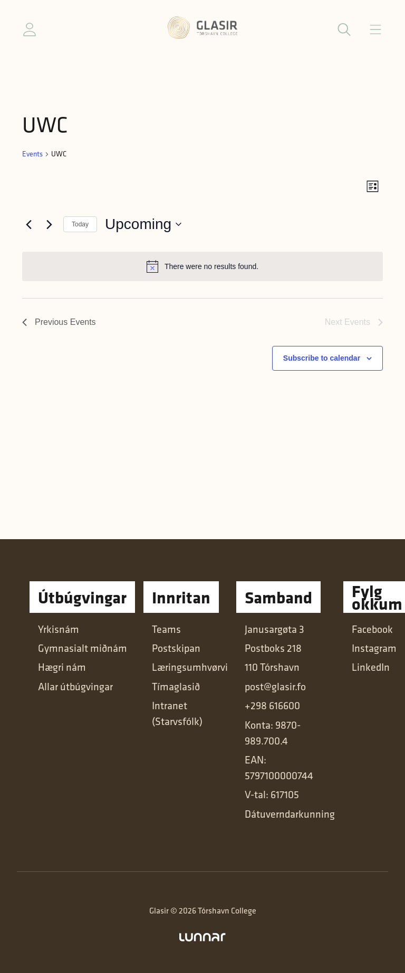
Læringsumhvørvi (190, 667)
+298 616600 (272, 705)
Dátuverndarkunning (290, 814)
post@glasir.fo (275, 686)
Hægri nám (62, 667)
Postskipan (176, 648)
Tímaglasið (176, 686)
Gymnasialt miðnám (82, 648)
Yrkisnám (58, 629)
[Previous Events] (28, 224)
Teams (166, 629)
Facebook (372, 629)
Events (32, 154)
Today (80, 224)
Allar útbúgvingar (75, 686)
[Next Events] (49, 224)
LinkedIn (371, 667)
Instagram (374, 648)
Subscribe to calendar (321, 358)
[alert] (202, 266)
